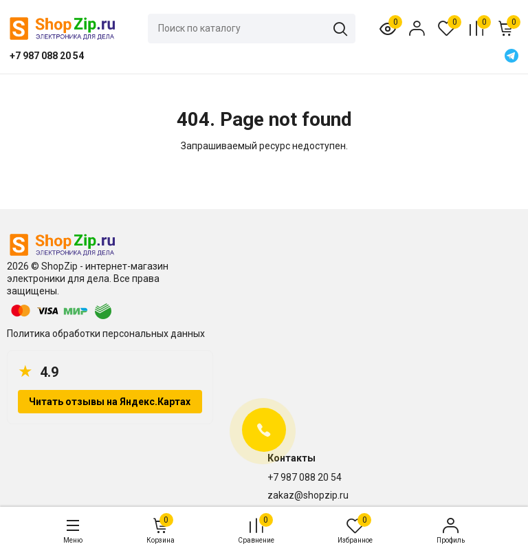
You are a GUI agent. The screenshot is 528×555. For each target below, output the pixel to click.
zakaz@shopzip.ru (308, 495)
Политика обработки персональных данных (106, 333)
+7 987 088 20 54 (304, 477)
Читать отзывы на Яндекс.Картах (109, 401)
